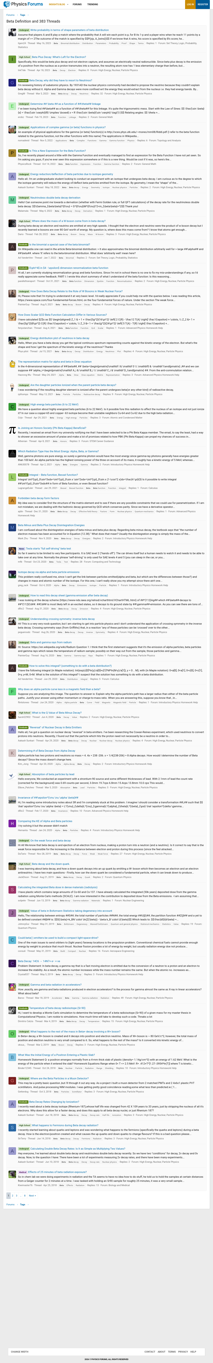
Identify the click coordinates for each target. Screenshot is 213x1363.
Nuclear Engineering (141, 992)
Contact (146, 1351)
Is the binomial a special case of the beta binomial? (62, 269)
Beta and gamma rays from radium (53, 702)
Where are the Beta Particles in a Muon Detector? (61, 1190)
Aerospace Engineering (130, 1051)
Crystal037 (31, 1078)
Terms (169, 1351)
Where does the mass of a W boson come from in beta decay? (70, 241)
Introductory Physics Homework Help (138, 513)
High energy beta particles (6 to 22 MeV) (56, 440)
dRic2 (29, 669)
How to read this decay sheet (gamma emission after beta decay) (71, 652)
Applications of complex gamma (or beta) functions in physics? (70, 140)
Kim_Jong (31, 839)
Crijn (28, 458)
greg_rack (31, 641)
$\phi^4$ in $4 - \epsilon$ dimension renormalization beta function (71, 292)
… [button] (28, 1323)
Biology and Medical (127, 1313)
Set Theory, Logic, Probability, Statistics (125, 282)
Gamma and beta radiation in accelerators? (58, 1088)
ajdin (28, 564)
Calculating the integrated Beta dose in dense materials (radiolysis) (65, 975)
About (158, 1351)
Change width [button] (23, 1351)
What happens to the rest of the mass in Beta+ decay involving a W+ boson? (77, 1135)
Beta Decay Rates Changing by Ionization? (56, 1217)
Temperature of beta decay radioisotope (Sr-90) (59, 1112)
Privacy (180, 1351)
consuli (30, 1051)
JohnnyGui (31, 1019)
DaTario (30, 937)
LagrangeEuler (33, 536)
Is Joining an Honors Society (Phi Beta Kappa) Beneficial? (60, 468)
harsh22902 (32, 785)
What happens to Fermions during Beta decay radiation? (66, 1241)
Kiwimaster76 (33, 1313)
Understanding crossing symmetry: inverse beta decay (64, 679)
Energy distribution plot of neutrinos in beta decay (61, 370)
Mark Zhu (31, 595)
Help (190, 1351)
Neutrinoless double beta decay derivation (57, 218)
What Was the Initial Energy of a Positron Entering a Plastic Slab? (64, 1162)
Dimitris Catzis (33, 1125)
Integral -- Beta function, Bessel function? (56, 523)
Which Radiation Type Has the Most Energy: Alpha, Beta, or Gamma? (66, 495)
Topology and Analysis (177, 153)
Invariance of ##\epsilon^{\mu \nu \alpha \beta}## (56, 873)
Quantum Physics (130, 965)
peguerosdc (32, 692)
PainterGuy (32, 337)
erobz (29, 130)
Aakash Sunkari (34, 204)
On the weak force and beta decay (52, 920)
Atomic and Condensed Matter (134, 458)
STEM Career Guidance (110, 485)
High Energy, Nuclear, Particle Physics (126, 79)
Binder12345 (32, 1180)
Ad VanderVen (33, 282)
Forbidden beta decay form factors (46, 546)
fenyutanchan (33, 360)
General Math (114, 130)
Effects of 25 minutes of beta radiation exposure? (60, 1296)
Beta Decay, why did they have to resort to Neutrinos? (63, 89)
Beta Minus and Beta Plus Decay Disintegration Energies (59, 577)
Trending (100, 4)
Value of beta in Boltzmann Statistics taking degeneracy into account (73, 1002)
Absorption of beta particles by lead (54, 850)
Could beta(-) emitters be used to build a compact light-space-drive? (66, 1033)
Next (39, 1323)
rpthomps (31, 430)
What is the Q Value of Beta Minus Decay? (58, 780)
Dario (29, 259)
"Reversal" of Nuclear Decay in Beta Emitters (58, 795)
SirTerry (30, 1258)
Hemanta (31, 910)
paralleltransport (34, 305)
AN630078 (31, 513)
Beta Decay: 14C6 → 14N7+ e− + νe (47, 1061)
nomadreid (31, 153)
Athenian (30, 485)
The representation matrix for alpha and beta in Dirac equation (63, 394)
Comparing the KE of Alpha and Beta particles (53, 900)
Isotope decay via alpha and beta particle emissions (57, 628)
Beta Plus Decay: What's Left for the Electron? (60, 62)
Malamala (31, 231)
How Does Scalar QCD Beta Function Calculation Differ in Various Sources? (70, 347)
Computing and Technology (114, 618)
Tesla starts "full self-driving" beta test (52, 605)
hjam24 (30, 48)
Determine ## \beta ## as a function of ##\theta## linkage (67, 117)
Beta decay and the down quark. (52, 947)
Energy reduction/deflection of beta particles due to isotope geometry (73, 187)
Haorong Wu (32, 411)
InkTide (30, 79)
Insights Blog (65, 4)
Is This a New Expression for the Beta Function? (60, 164)
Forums (85, 4)
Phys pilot (31, 383)
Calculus (161, 536)
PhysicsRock (32, 177)
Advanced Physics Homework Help (152, 360)
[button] (75, 4)
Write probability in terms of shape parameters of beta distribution (71, 31)
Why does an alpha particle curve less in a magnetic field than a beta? (67, 753)
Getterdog (31, 1207)
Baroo (29, 1101)
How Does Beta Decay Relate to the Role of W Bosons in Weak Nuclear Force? (78, 319)
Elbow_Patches (34, 863)
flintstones (31, 767)
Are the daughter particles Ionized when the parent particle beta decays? (75, 421)
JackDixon (31, 965)
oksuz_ (29, 1152)
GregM (29, 106)
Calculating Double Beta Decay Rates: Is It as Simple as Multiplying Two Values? (79, 1268)
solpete (30, 992)
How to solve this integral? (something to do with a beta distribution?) (73, 730)
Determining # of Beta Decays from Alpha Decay (54, 826)
